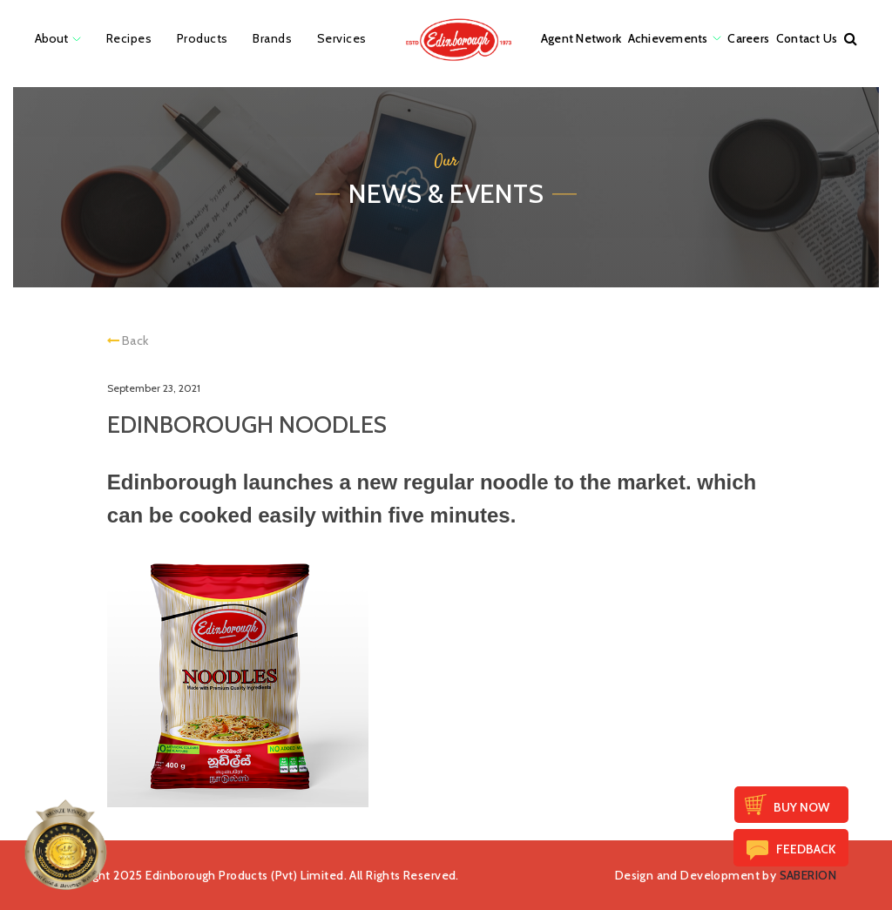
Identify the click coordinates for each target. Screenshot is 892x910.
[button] (850, 38)
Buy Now (801, 807)
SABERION (808, 875)
